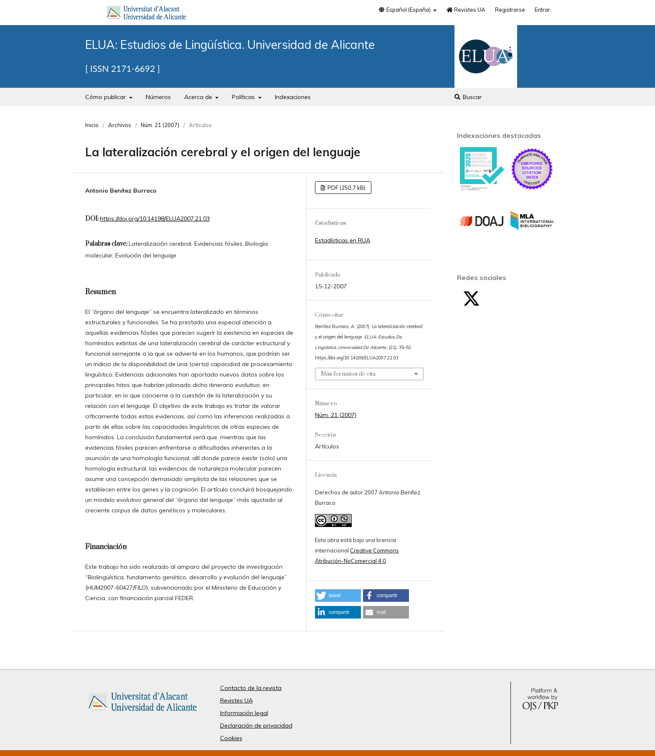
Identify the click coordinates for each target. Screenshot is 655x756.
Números (158, 97)
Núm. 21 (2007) (160, 125)
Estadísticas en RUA (342, 240)
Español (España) (405, 9)
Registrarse (510, 9)
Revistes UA (465, 9)
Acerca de (199, 97)
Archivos (119, 125)
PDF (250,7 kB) (346, 187)
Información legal (244, 713)
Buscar (468, 97)
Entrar (542, 9)
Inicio (92, 125)
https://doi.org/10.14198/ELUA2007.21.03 (155, 218)
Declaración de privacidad (256, 725)
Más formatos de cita (348, 374)
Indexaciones (293, 97)
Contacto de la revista (251, 688)
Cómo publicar (106, 97)
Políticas (244, 97)
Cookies (231, 738)
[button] (338, 595)
